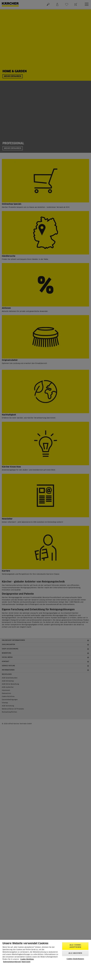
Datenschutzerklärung (12, 962)
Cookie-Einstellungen (75, 959)
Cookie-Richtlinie (27, 959)
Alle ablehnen (75, 953)
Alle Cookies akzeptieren (75, 946)
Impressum (26, 962)
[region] (45, 951)
